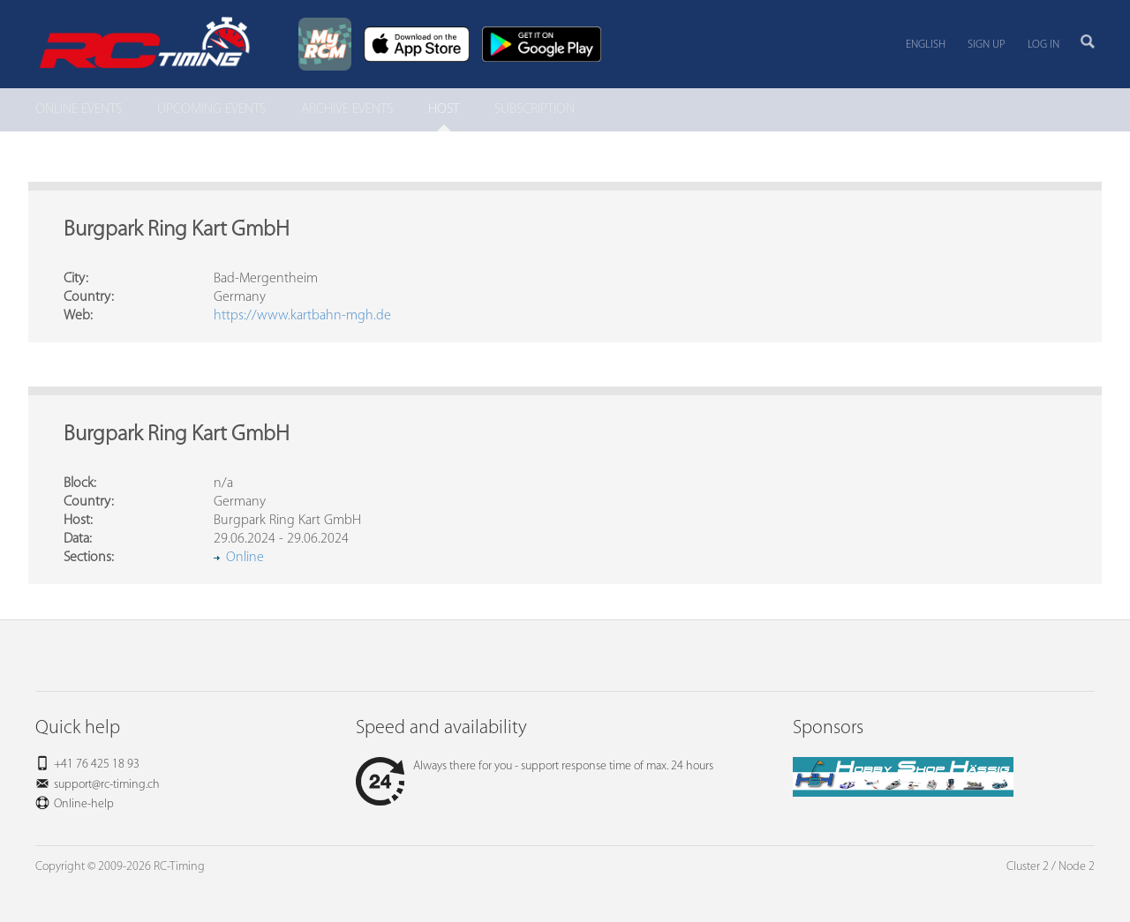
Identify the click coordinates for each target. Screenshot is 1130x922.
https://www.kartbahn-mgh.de (302, 316)
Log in (1043, 44)
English (925, 44)
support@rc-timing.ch (107, 784)
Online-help (84, 804)
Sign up (987, 44)
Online (245, 558)
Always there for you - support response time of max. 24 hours (534, 766)
